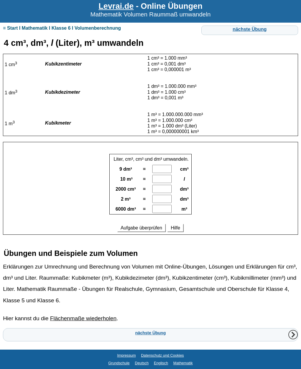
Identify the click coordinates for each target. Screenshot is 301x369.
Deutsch (142, 363)
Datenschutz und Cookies (162, 355)
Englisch (161, 363)
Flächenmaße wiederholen (83, 318)
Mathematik (183, 363)
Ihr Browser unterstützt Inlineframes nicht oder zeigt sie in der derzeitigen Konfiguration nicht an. (150, 191)
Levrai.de (115, 6)
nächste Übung (250, 29)
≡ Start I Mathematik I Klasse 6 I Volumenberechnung (62, 28)
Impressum (126, 355)
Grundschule (119, 363)
